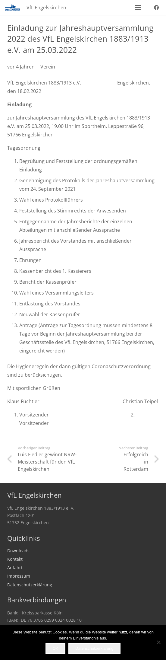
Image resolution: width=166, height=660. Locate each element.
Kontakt (15, 559)
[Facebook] (156, 7)
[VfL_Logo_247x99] (12, 8)
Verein (47, 66)
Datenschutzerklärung (29, 585)
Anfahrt (15, 567)
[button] (138, 7)
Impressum (18, 576)
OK (55, 648)
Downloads (18, 550)
